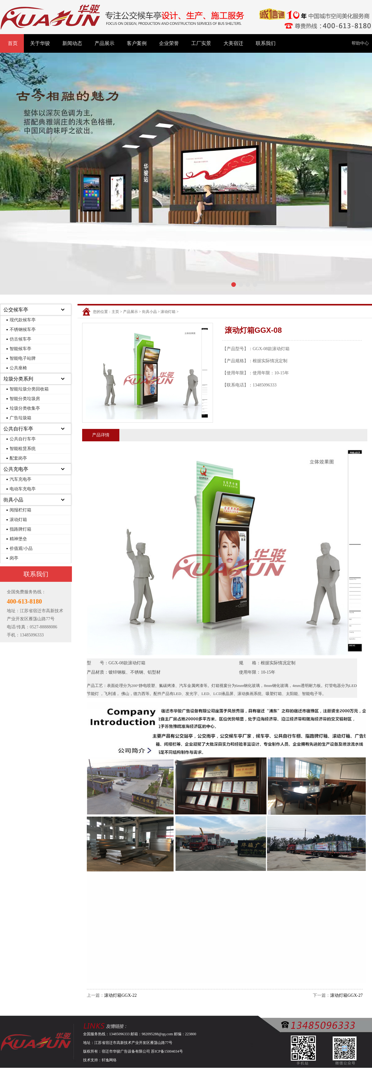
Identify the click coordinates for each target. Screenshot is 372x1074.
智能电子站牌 (23, 358)
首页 (13, 43)
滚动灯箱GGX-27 (346, 995)
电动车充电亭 (23, 489)
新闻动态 (72, 43)
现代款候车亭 (23, 320)
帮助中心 (360, 43)
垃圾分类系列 (18, 378)
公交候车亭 (15, 309)
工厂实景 (201, 43)
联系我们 (266, 43)
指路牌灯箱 (20, 529)
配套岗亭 (18, 458)
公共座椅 (18, 368)
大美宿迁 (233, 43)
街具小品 (13, 499)
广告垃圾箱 (20, 418)
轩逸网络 (109, 1060)
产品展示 (104, 43)
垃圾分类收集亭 (25, 408)
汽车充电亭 (20, 479)
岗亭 (14, 558)
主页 (115, 312)
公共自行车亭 (18, 428)
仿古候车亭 (20, 339)
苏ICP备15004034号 (167, 1051)
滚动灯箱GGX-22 (120, 995)
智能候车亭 (20, 348)
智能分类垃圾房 (25, 398)
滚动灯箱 (18, 519)
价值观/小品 (21, 548)
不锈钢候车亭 (23, 329)
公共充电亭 (15, 469)
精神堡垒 (18, 539)
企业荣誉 (169, 43)
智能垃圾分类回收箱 (29, 389)
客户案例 (137, 43)
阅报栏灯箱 (20, 510)
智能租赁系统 (23, 448)
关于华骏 (40, 43)
